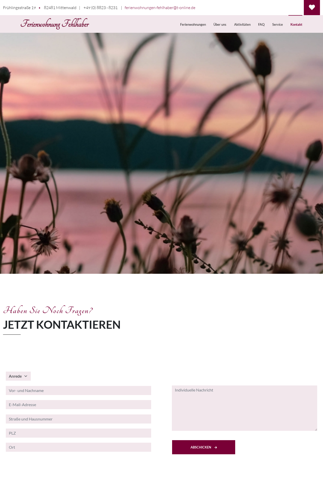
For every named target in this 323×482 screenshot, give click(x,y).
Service (277, 24)
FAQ (261, 24)
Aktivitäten (242, 24)
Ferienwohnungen (193, 24)
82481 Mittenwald (60, 7)
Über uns (219, 24)
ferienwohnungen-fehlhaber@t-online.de (160, 7)
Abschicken (204, 447)
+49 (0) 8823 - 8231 (101, 7)
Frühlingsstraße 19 (19, 7)
